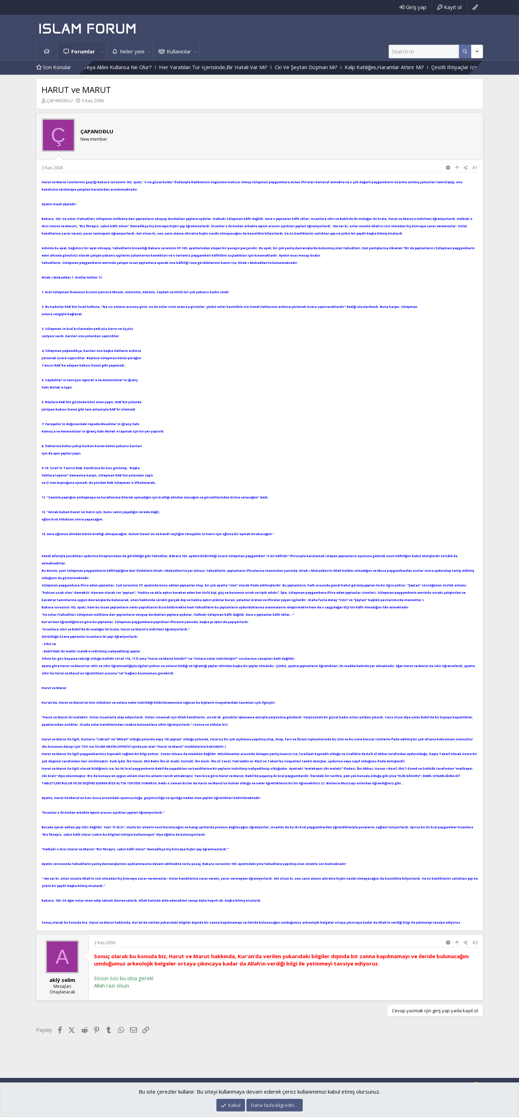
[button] (102, 51)
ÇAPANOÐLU (59, 100)
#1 (475, 168)
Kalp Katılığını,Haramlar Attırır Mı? (402, 67)
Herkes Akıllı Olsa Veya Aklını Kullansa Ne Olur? (114, 67)
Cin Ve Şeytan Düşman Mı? (324, 67)
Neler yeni (132, 51)
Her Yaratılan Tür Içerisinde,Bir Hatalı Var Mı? (231, 67)
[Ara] (424, 51)
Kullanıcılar (179, 51)
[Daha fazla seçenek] (465, 51)
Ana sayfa (46, 51)
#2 (475, 943)
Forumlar (83, 51)
